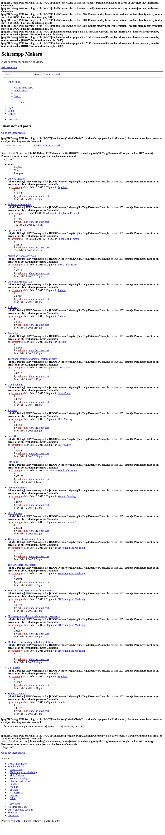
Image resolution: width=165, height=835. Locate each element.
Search (37, 74)
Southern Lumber (17, 693)
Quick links (14, 81)
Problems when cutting (20, 204)
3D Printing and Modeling (71, 547)
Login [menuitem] (11, 110)
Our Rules (13, 461)
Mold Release (15, 513)
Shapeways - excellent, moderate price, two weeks (34, 616)
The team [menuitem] (19, 102)
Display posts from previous (25, 726)
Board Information (67, 264)
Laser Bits (13, 436)
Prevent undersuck (17, 487)
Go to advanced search (13, 132)
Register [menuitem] (12, 113)
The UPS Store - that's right (22, 564)
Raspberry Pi (16, 792)
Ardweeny (13, 307)
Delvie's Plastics (16, 178)
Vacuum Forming (67, 496)
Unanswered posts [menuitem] (23, 87)
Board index (14, 119)
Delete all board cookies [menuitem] (20, 809)
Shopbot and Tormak (68, 213)
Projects (14, 795)
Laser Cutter (64, 367)
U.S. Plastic (14, 667)
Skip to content (9, 67)
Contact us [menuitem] (13, 815)
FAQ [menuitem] (10, 108)
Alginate (12, 410)
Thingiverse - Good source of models (27, 539)
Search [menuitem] (17, 96)
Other (12, 798)
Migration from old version (22, 256)
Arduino (62, 290)
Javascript (13, 333)
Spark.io (62, 341)
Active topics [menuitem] (21, 90)
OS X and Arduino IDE (20, 281)
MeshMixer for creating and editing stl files (30, 642)
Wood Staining (15, 384)
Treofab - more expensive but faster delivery (31, 590)
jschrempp (16, 187)
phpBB (17, 821)
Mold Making (65, 419)
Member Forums (16, 766)
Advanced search (52, 74)
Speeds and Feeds (17, 230)
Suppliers (62, 187)
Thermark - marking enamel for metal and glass (32, 358)
